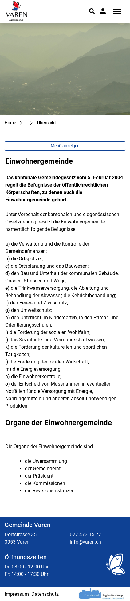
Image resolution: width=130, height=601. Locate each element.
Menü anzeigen (65, 145)
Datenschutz (45, 594)
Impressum (17, 594)
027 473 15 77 (85, 534)
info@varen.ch (85, 542)
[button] (91, 11)
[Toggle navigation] (114, 11)
